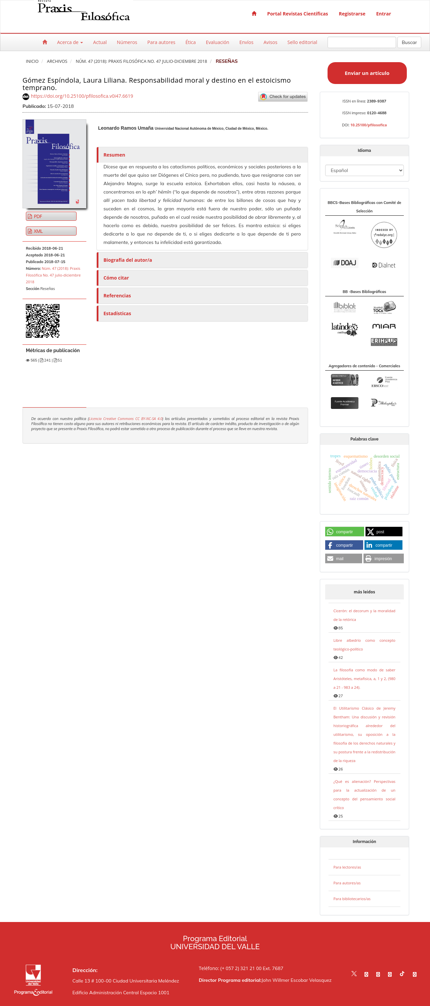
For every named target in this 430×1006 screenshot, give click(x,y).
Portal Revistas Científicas (297, 13)
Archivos (57, 61)
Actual (99, 42)
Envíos (246, 42)
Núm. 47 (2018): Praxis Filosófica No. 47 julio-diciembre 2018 (141, 61)
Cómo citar (116, 278)
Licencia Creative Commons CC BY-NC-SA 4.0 (125, 418)
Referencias (117, 295)
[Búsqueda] (362, 42)
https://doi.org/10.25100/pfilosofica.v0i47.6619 (82, 96)
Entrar (383, 13)
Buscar (409, 42)
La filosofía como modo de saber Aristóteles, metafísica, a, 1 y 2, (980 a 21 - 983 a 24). (365, 678)
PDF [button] (37, 216)
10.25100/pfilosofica (368, 124)
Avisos (270, 42)
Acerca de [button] (70, 42)
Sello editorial (302, 42)
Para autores (161, 42)
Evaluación (217, 42)
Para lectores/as (347, 867)
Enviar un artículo (367, 73)
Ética (190, 42)
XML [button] (38, 231)
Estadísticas (117, 313)
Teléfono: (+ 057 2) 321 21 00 (230, 968)
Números (127, 42)
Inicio (32, 61)
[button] (344, 532)
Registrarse (352, 13)
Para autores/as (347, 882)
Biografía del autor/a (127, 260)
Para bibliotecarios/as (352, 898)
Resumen (114, 155)
